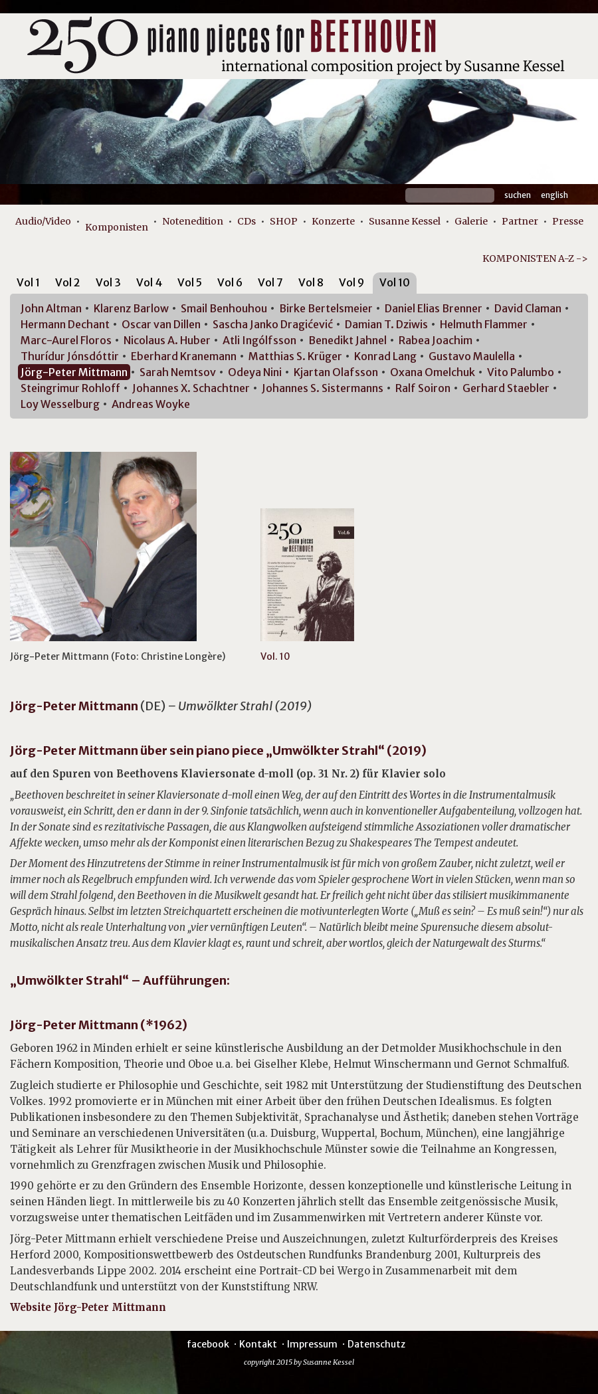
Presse (567, 221)
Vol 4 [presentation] (149, 282)
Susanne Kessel (405, 221)
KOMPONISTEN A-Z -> (535, 258)
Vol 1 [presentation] (28, 282)
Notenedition (192, 221)
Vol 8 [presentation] (311, 282)
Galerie (471, 221)
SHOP (284, 221)
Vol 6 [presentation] (230, 282)
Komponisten (116, 227)
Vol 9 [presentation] (351, 282)
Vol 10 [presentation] (394, 282)
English (554, 195)
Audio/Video (43, 221)
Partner (520, 221)
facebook (208, 1344)
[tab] (28, 284)
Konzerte (333, 221)
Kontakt (258, 1344)
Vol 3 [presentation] (108, 282)
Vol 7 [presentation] (270, 282)
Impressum (312, 1344)
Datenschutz (376, 1344)
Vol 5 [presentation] (189, 282)
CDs (246, 221)
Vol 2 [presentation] (67, 282)
